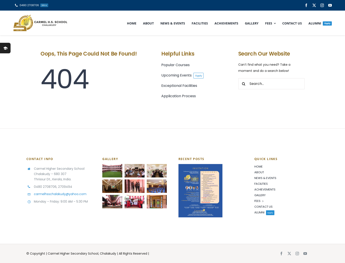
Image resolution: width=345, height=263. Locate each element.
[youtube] (330, 5)
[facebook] (306, 5)
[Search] (243, 83)
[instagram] (322, 5)
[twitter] (314, 5)
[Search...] (271, 83)
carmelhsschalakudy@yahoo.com (60, 194)
